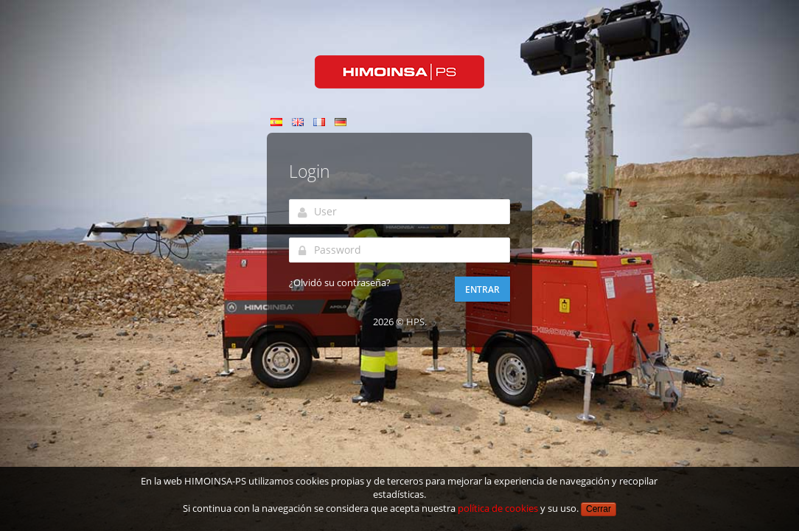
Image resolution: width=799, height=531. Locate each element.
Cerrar (598, 509)
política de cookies (498, 508)
